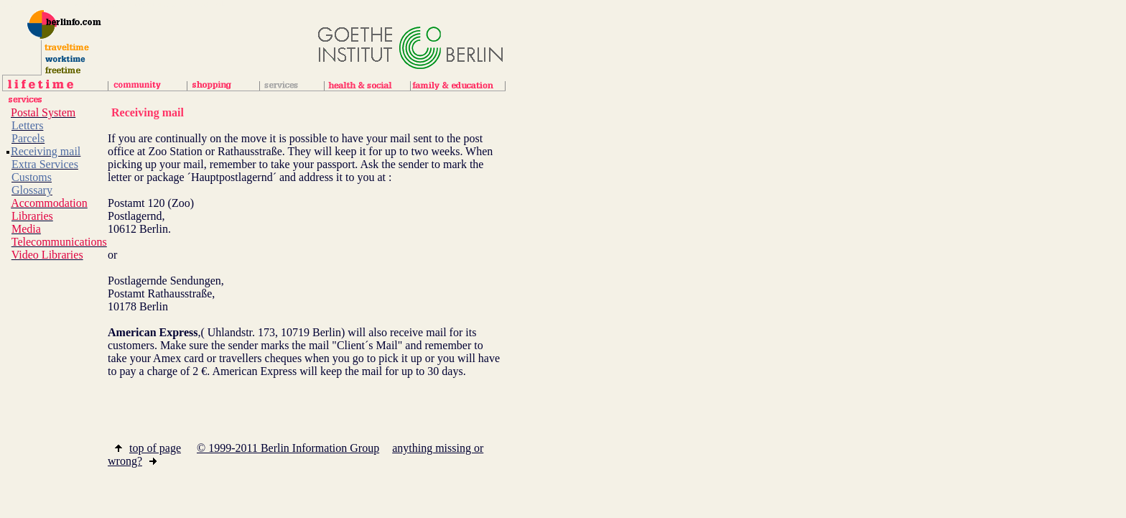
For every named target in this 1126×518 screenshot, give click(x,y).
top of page (148, 448)
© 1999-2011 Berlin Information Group (288, 448)
